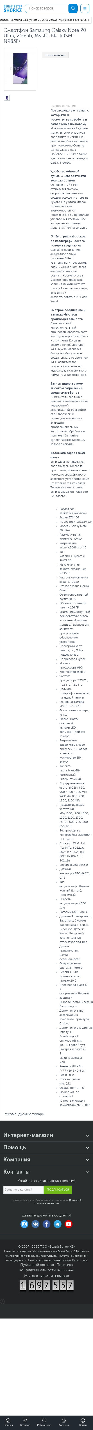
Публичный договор (37, 1265)
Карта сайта (65, 1270)
